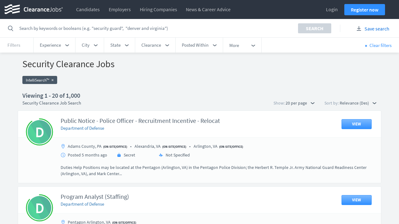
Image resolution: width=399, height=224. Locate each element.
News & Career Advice (208, 9)
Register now (364, 10)
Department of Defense (82, 128)
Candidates (88, 9)
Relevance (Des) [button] (358, 103)
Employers (120, 9)
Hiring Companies (158, 9)
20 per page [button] (300, 103)
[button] (54, 45)
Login (332, 9)
